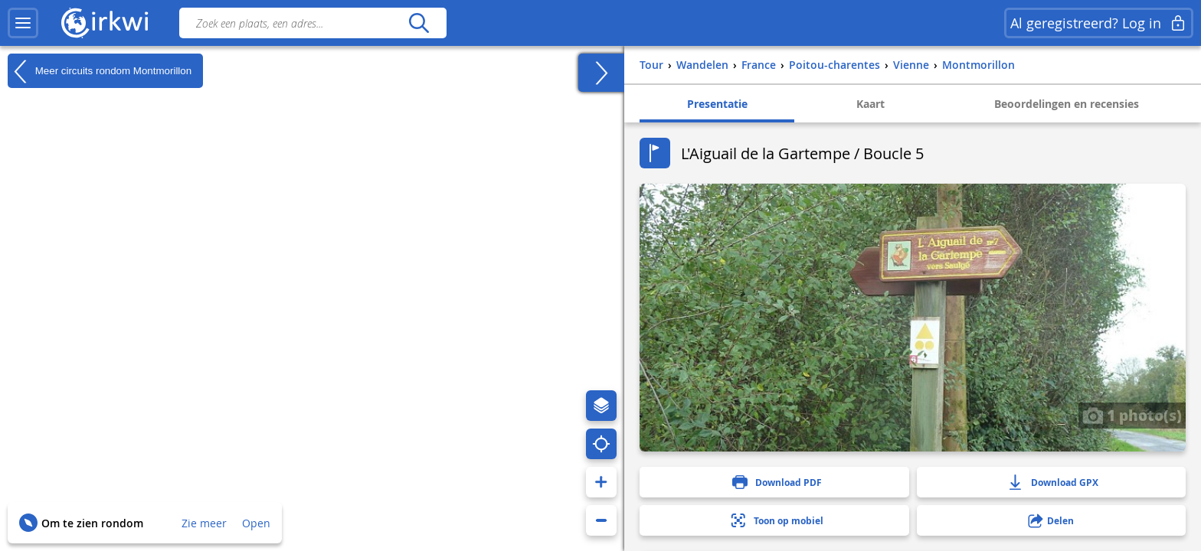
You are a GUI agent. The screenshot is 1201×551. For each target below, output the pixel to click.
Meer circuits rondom (99, 71)
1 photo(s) (1132, 414)
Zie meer (204, 523)
